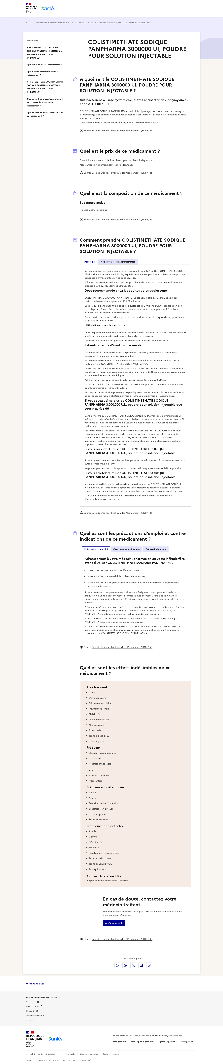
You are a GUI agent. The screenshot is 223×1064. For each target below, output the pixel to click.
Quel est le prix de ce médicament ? (44, 64)
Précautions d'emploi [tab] (96, 549)
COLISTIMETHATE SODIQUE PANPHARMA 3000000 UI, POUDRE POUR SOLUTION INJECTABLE (111, 22)
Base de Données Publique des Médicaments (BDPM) (121, 130)
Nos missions (31, 1002)
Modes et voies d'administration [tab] (118, 261)
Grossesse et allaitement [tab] (126, 549)
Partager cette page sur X (133, 965)
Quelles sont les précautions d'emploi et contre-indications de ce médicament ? (45, 102)
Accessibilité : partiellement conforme (42, 1054)
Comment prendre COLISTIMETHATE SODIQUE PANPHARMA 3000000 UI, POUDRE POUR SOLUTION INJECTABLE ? (45, 87)
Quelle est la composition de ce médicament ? (42, 73)
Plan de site (30, 1011)
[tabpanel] (135, 386)
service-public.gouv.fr (141, 1041)
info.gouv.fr (119, 1041)
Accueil (29, 22)
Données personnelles (88, 1054)
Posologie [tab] (89, 261)
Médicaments (41, 22)
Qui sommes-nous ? (34, 1015)
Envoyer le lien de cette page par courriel (141, 965)
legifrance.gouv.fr (166, 1041)
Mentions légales (68, 1054)
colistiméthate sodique (59, 22)
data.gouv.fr (187, 1041)
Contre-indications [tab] (156, 549)
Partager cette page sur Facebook (125, 965)
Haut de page (36, 983)
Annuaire (30, 1020)
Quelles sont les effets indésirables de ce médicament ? (45, 114)
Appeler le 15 (115, 923)
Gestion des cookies (111, 1054)
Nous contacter (32, 1006)
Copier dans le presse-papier (149, 965)
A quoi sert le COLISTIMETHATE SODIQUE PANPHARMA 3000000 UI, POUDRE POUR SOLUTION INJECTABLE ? (44, 52)
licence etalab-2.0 (81, 1060)
